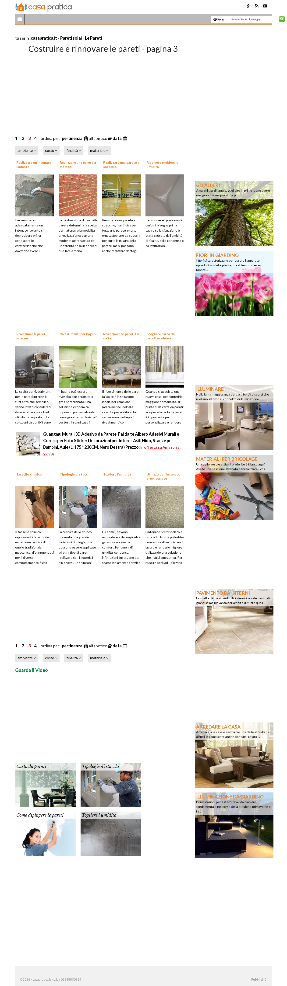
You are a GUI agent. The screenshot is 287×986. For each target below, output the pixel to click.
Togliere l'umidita (117, 474)
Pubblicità (258, 979)
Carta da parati (31, 766)
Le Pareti (93, 38)
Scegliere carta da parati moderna (161, 336)
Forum (219, 19)
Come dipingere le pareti (40, 815)
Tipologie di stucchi (75, 474)
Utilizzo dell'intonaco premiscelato (163, 476)
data (117, 138)
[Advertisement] (69, 32)
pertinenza (72, 138)
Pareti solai (71, 38)
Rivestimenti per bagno (78, 334)
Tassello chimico (29, 474)
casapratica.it (44, 38)
